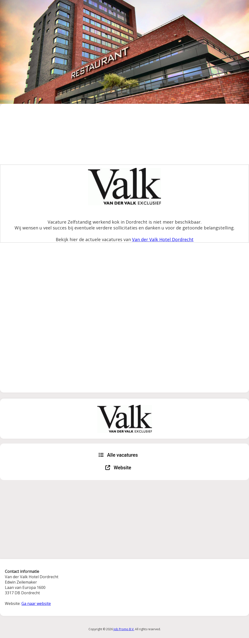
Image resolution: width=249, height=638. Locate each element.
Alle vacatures (118, 455)
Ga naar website (36, 603)
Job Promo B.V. (124, 629)
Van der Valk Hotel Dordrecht (163, 239)
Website (118, 468)
